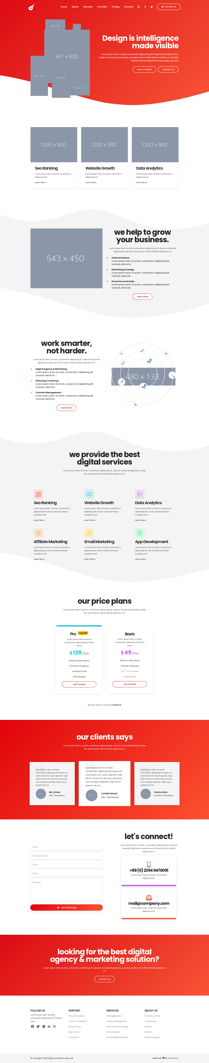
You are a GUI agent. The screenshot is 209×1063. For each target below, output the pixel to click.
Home (57, 7)
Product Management (116, 1021)
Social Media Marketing (117, 1037)
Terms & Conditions (78, 1021)
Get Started (130, 684)
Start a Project (144, 69)
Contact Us (178, 6)
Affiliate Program (152, 1037)
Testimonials (150, 1021)
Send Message (66, 907)
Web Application (114, 1016)
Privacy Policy (75, 1026)
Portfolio (101, 7)
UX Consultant (113, 1032)
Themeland (173, 1058)
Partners (148, 1032)
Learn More (141, 182)
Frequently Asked (76, 1016)
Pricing (117, 7)
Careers (148, 1026)
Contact (132, 7)
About (71, 7)
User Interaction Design (117, 1026)
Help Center (74, 1032)
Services (85, 7)
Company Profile (152, 1016)
